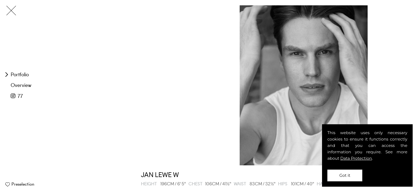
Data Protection (356, 158)
